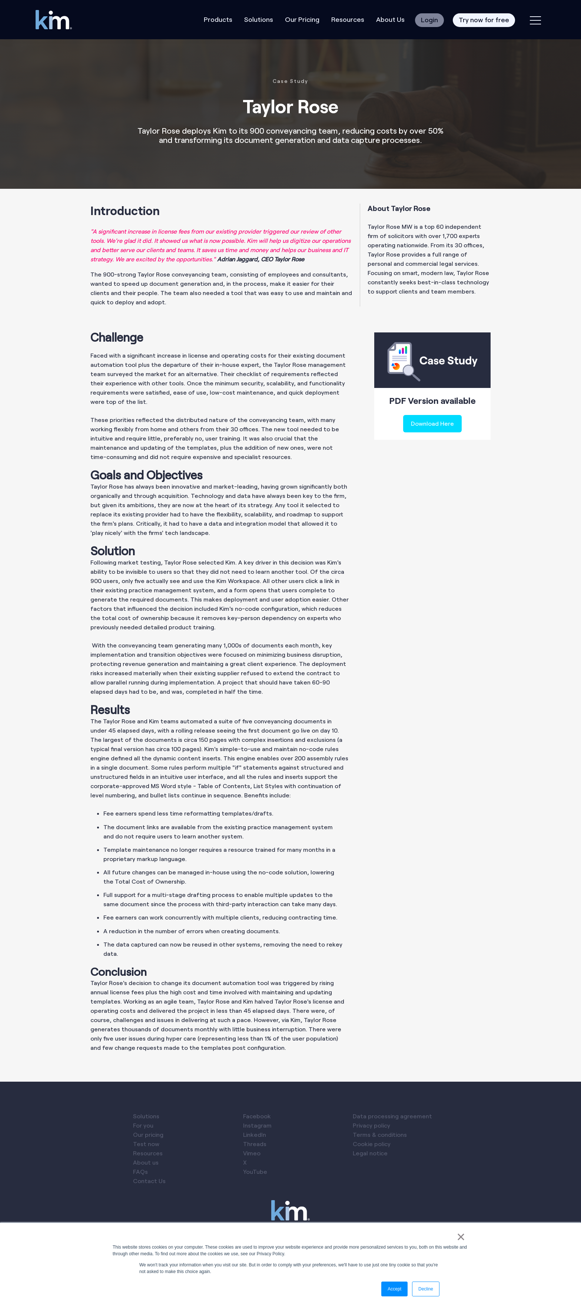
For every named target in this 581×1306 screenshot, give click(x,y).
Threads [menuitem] (254, 1143)
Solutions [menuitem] (258, 19)
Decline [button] (425, 1289)
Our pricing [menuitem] (148, 1134)
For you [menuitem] (143, 1125)
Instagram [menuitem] (257, 1125)
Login (429, 20)
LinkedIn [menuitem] (254, 1134)
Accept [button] (394, 1289)
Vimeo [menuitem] (251, 1152)
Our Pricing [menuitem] (302, 19)
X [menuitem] (245, 1162)
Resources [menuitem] (347, 19)
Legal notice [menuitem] (370, 1152)
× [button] (460, 1236)
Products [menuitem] (218, 19)
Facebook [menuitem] (257, 1115)
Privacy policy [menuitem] (371, 1125)
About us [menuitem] (146, 1162)
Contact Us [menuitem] (149, 1180)
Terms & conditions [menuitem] (380, 1134)
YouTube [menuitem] (255, 1171)
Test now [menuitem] (146, 1143)
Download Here (432, 423)
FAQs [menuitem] (140, 1171)
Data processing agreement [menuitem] (392, 1115)
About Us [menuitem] (390, 19)
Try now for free (484, 20)
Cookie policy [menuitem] (372, 1143)
